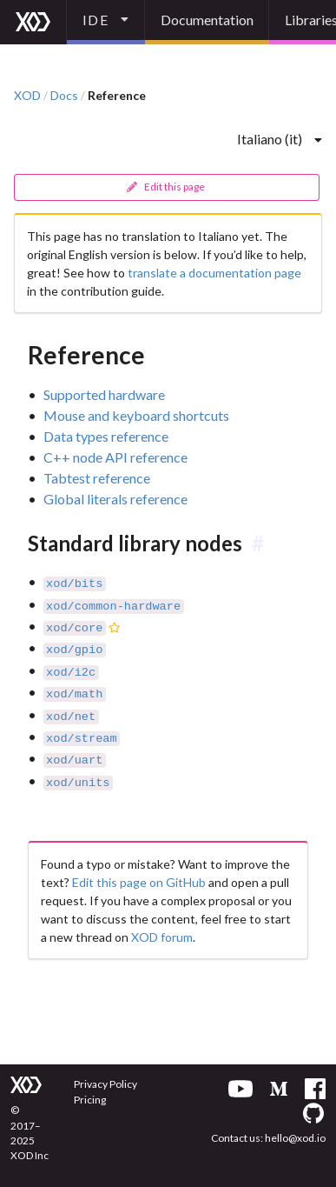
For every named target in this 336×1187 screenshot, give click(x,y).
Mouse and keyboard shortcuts (136, 415)
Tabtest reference (96, 478)
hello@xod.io (295, 1137)
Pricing (90, 1099)
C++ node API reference (115, 457)
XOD (27, 96)
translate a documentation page (214, 272)
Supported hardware (104, 394)
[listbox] (106, 22)
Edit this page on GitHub (139, 870)
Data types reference (105, 436)
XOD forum (162, 924)
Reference (117, 96)
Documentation (207, 19)
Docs (64, 96)
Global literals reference (115, 498)
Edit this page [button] (165, 186)
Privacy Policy (105, 1083)
